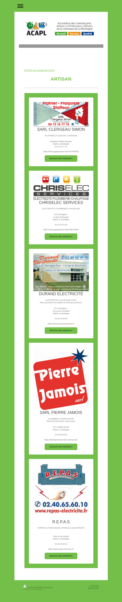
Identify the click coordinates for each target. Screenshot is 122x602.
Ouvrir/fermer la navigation (61, 6)
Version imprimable (33, 587)
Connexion (95, 586)
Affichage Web (93, 588)
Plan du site (48, 587)
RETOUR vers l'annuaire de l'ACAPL (39, 70)
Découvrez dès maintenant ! (60, 158)
